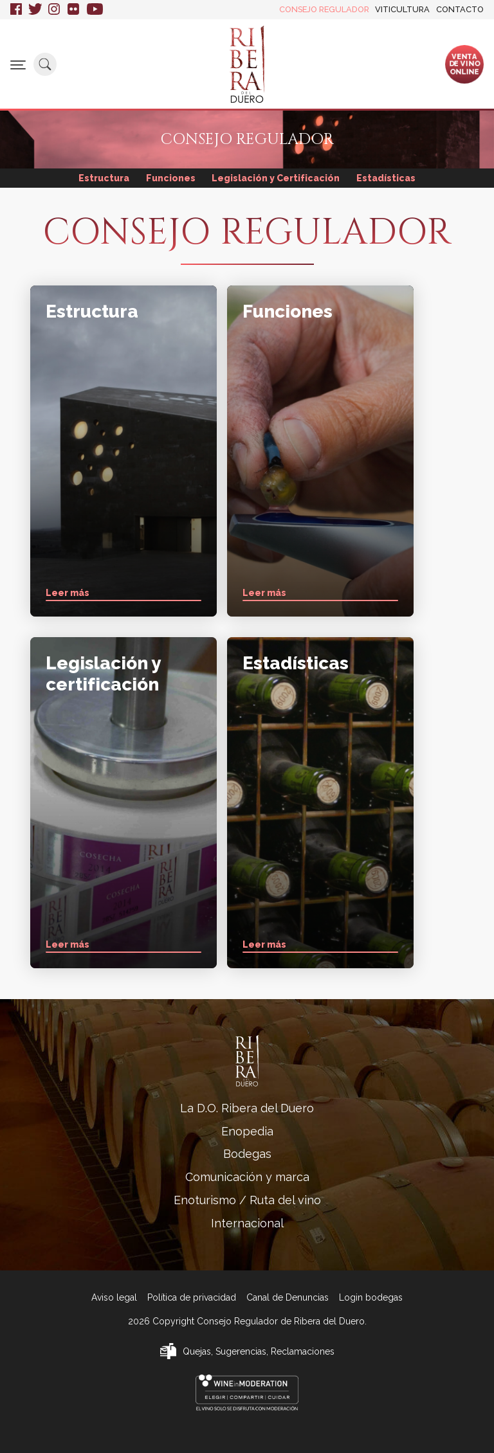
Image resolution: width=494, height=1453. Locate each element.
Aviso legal (114, 1297)
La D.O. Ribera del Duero (247, 1108)
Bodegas (247, 1153)
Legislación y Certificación (276, 178)
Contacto (460, 9)
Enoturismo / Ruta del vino (247, 1200)
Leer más (67, 593)
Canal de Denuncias (287, 1297)
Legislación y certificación (103, 673)
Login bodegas (371, 1297)
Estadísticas (386, 178)
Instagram (54, 9)
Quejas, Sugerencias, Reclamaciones (258, 1351)
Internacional (247, 1223)
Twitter (35, 9)
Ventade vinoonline (464, 63)
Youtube (95, 9)
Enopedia (247, 1131)
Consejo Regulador (324, 9)
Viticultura (402, 9)
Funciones (171, 178)
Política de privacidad (191, 1297)
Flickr (74, 9)
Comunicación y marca (247, 1177)
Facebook (16, 9)
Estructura (103, 178)
